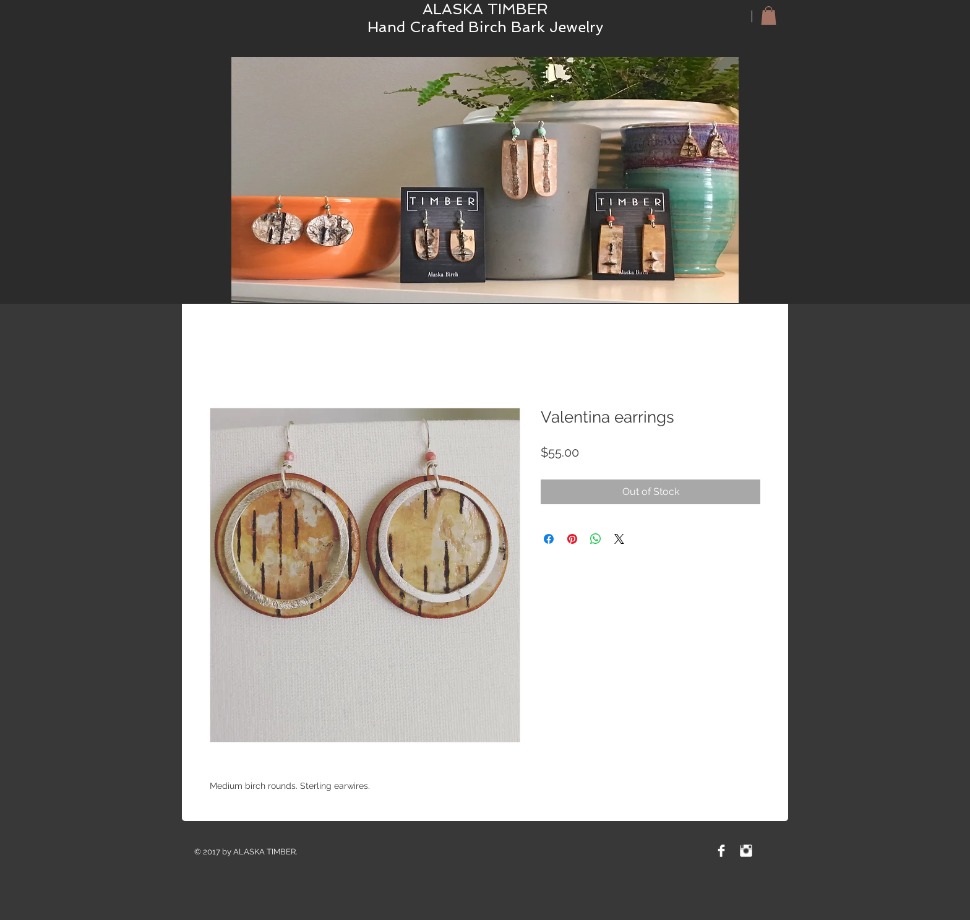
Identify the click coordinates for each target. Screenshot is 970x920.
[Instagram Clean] (746, 851)
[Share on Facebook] (548, 538)
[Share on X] (619, 538)
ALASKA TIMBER (485, 9)
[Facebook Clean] (721, 851)
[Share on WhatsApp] (595, 538)
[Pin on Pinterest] (572, 538)
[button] (768, 15)
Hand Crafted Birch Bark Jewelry (485, 27)
